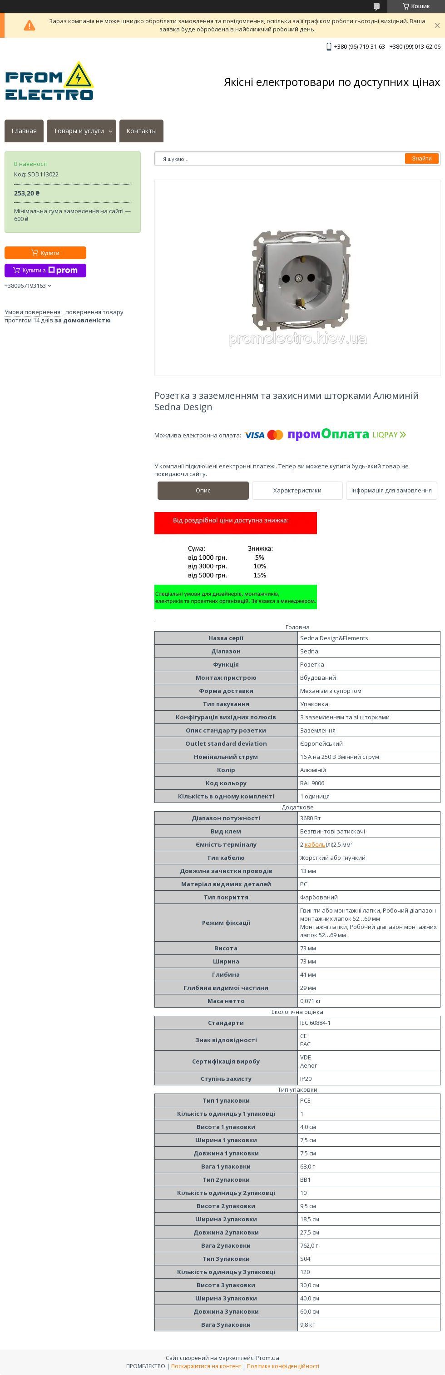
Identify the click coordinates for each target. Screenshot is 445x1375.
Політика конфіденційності (283, 1366)
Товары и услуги (79, 131)
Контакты (141, 131)
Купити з (49, 270)
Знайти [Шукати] (422, 158)
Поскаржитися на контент (206, 1366)
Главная (24, 131)
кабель (315, 844)
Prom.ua (267, 1358)
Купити (49, 253)
